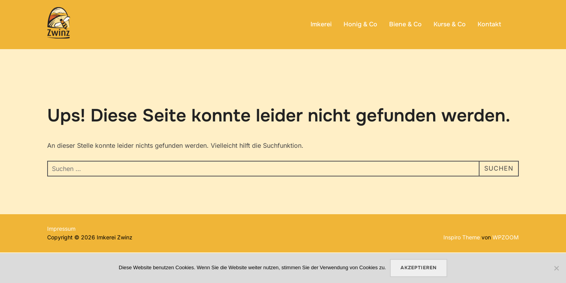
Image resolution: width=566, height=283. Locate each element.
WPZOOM (505, 237)
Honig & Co (360, 24)
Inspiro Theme (461, 237)
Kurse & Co (450, 24)
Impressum (61, 228)
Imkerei (321, 24)
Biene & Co (405, 24)
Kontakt (489, 24)
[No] (556, 268)
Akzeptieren (419, 268)
